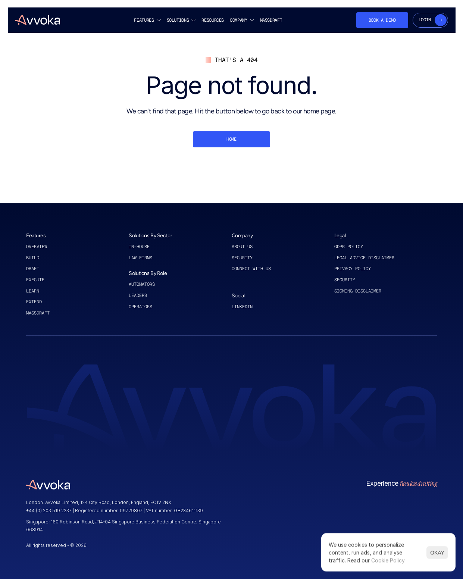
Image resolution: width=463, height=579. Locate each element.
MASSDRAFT (271, 20)
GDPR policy (348, 247)
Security (242, 258)
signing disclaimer (357, 291)
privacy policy (352, 269)
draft (32, 269)
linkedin (243, 307)
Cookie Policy (387, 560)
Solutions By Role (148, 273)
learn (32, 291)
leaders (138, 295)
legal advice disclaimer (364, 258)
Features (36, 235)
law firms (140, 258)
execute (35, 280)
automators (142, 284)
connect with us (251, 269)
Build (32, 258)
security (344, 280)
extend (34, 302)
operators (140, 307)
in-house (139, 247)
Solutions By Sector (150, 235)
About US (243, 247)
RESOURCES (212, 20)
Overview (36, 247)
